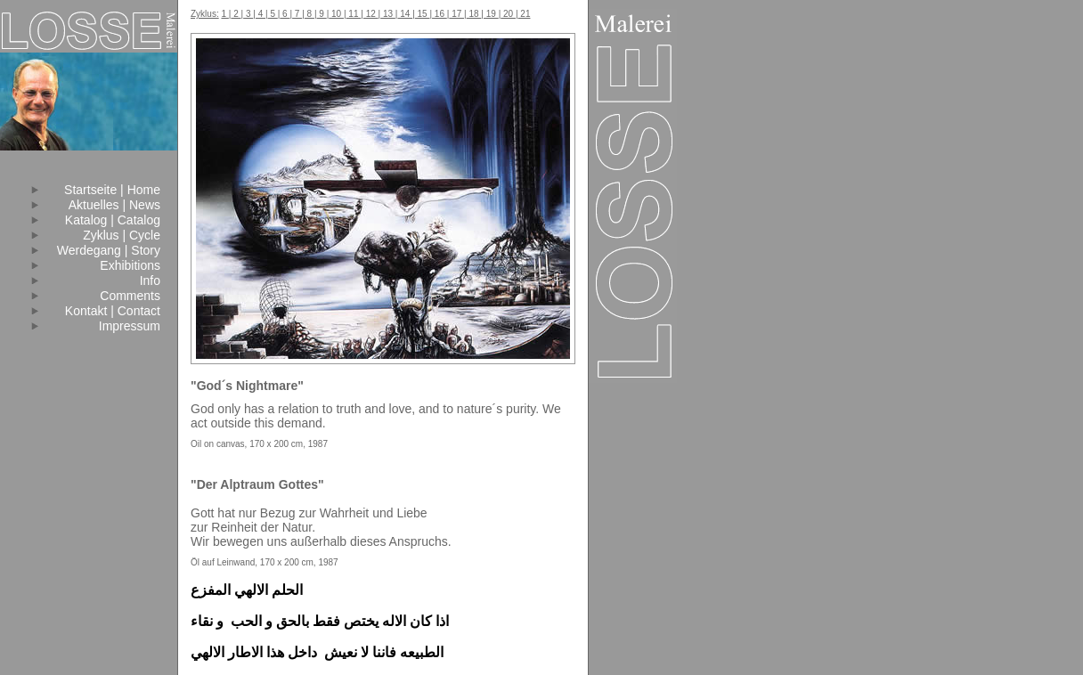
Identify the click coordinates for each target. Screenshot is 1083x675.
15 (422, 14)
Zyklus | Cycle (121, 235)
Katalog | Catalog (112, 220)
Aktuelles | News (114, 205)
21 (524, 14)
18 (474, 14)
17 (456, 14)
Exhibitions (130, 265)
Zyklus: (205, 14)
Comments (130, 296)
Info (150, 280)
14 (404, 14)
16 (439, 14)
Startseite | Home (112, 190)
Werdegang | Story (108, 250)
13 (387, 14)
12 (371, 14)
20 (508, 14)
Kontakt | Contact (112, 311)
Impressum (129, 326)
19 (491, 14)
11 (354, 14)
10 (336, 14)
